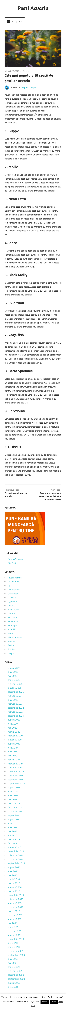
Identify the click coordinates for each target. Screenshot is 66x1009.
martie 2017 (14, 839)
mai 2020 (12, 727)
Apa (10, 585)
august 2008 (14, 983)
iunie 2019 (13, 751)
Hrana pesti (13, 625)
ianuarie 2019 (15, 767)
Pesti (10, 633)
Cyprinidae (13, 601)
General (26, 71)
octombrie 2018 (15, 779)
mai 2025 (12, 676)
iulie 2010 (13, 943)
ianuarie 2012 (15, 919)
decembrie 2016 (16, 851)
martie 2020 (14, 732)
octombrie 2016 (15, 859)
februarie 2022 (15, 712)
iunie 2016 (13, 871)
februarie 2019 (15, 763)
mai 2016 (12, 875)
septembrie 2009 (16, 955)
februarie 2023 (15, 703)
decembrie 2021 (16, 716)
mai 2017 (12, 831)
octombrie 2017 (15, 811)
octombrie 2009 (15, 951)
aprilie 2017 (14, 835)
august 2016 (14, 867)
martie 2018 (14, 803)
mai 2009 (12, 963)
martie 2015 (14, 891)
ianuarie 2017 (15, 847)
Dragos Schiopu (28, 87)
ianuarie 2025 (15, 688)
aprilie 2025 (14, 680)
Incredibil (12, 629)
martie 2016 (14, 883)
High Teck (12, 617)
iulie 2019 (13, 747)
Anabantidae (14, 581)
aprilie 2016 (14, 879)
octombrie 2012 (15, 907)
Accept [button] (44, 1001)
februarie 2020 (15, 735)
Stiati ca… (12, 649)
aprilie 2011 (14, 927)
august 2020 (14, 719)
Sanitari (11, 645)
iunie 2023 (13, 700)
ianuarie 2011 (15, 935)
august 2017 (14, 819)
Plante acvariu (15, 637)
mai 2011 (12, 923)
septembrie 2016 (16, 863)
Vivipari (11, 653)
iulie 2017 (13, 823)
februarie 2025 (15, 684)
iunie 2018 (13, 795)
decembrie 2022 (16, 708)
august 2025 (14, 668)
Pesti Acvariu (33, 8)
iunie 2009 (13, 959)
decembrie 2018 (16, 771)
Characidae (13, 593)
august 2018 (14, 787)
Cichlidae (12, 597)
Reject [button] (54, 1001)
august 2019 (14, 743)
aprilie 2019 (14, 759)
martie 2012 (14, 911)
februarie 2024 (15, 696)
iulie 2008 (13, 987)
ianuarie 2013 (15, 903)
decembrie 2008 (16, 975)
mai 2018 (12, 799)
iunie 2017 (13, 827)
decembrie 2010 (16, 939)
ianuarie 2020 (15, 739)
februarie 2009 (15, 971)
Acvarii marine (15, 577)
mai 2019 (12, 755)
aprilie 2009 (14, 967)
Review (11, 641)
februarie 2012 (15, 915)
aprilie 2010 (14, 947)
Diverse (11, 605)
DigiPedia (12, 563)
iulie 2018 (13, 791)
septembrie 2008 (16, 979)
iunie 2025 (13, 672)
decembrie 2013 (16, 895)
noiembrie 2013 (15, 899)
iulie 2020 (13, 723)
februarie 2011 (15, 931)
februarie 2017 (15, 843)
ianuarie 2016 (15, 887)
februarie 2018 (15, 807)
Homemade (13, 621)
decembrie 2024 (16, 692)
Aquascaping (14, 589)
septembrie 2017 (16, 815)
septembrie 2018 (16, 783)
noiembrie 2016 (15, 855)
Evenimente (13, 609)
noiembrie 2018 (15, 775)
